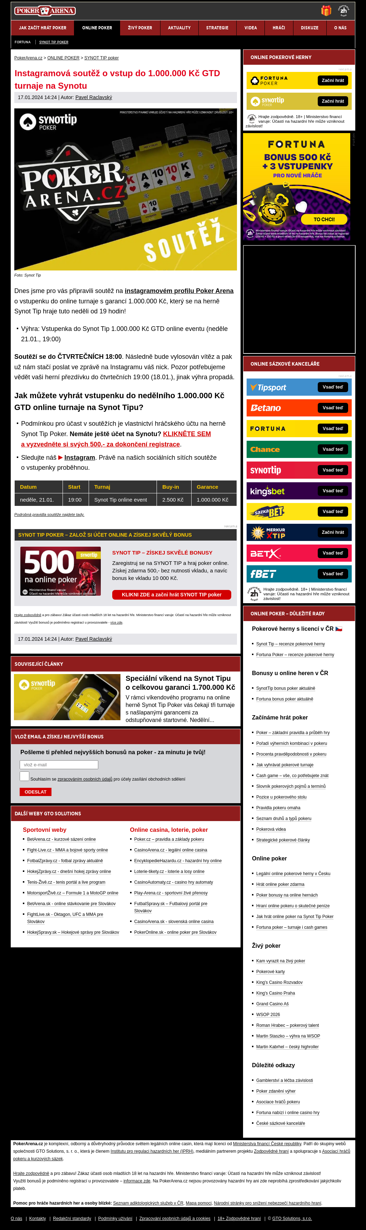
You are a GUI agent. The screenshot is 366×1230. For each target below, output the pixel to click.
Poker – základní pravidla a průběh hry (293, 732)
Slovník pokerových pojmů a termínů (291, 786)
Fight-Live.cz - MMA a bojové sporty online (67, 850)
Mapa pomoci (199, 1203)
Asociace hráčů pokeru (278, 1101)
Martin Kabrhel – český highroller (287, 1046)
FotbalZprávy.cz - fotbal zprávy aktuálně (65, 860)
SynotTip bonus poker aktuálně (285, 688)
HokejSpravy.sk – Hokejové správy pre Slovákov (73, 932)
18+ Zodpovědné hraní (239, 1218)
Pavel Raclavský (93, 97)
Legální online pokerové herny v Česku (293, 873)
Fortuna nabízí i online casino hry (288, 1112)
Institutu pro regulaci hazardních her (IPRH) (152, 1151)
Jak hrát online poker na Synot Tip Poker (294, 916)
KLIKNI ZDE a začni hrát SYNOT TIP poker (172, 594)
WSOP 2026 (268, 1014)
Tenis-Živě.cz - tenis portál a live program (66, 882)
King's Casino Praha (275, 993)
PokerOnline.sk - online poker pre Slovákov (175, 932)
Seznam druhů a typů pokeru (283, 818)
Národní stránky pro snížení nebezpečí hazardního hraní (267, 1203)
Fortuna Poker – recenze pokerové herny (295, 654)
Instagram (79, 457)
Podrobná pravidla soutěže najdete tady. (49, 514)
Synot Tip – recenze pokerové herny (290, 643)
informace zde (136, 1180)
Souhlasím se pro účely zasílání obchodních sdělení (108, 779)
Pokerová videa (271, 829)
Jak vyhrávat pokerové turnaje (284, 764)
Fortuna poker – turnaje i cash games (291, 927)
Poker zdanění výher (276, 1091)
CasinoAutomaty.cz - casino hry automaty (173, 882)
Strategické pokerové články (283, 840)
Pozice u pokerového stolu (281, 797)
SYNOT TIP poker (53, 42)
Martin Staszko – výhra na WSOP (288, 1036)
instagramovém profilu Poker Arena (179, 290)
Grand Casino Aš (272, 1003)
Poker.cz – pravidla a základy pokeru (169, 839)
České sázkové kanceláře (280, 1123)
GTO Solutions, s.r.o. (292, 1218)
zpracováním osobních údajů (85, 779)
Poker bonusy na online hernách (287, 895)
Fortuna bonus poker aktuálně (284, 699)
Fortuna (23, 42)
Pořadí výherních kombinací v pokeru (291, 743)
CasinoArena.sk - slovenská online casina (174, 921)
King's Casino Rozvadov (279, 982)
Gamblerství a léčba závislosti (284, 1080)
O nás (16, 1218)
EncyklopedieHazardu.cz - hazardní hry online (178, 860)
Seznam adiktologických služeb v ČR (148, 1203)
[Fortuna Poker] (296, 238)
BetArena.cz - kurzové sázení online (61, 839)
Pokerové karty (270, 971)
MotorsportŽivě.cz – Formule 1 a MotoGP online (72, 892)
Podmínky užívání (115, 1218)
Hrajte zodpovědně (27, 615)
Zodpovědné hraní (271, 1151)
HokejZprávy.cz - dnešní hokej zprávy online (69, 871)
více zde (116, 622)
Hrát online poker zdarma (280, 884)
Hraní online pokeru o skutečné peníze (293, 905)
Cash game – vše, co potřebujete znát (292, 775)
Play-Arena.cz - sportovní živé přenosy (171, 892)
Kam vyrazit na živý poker (280, 960)
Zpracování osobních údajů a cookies (175, 1218)
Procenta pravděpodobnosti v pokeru (291, 754)
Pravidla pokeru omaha (278, 807)
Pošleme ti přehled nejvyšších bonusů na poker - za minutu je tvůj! (113, 752)
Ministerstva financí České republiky (267, 1143)
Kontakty (37, 1218)
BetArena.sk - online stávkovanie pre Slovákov (71, 903)
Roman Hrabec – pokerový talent (287, 1025)
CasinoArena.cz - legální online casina (170, 850)
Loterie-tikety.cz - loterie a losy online (169, 871)
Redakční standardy (72, 1218)
